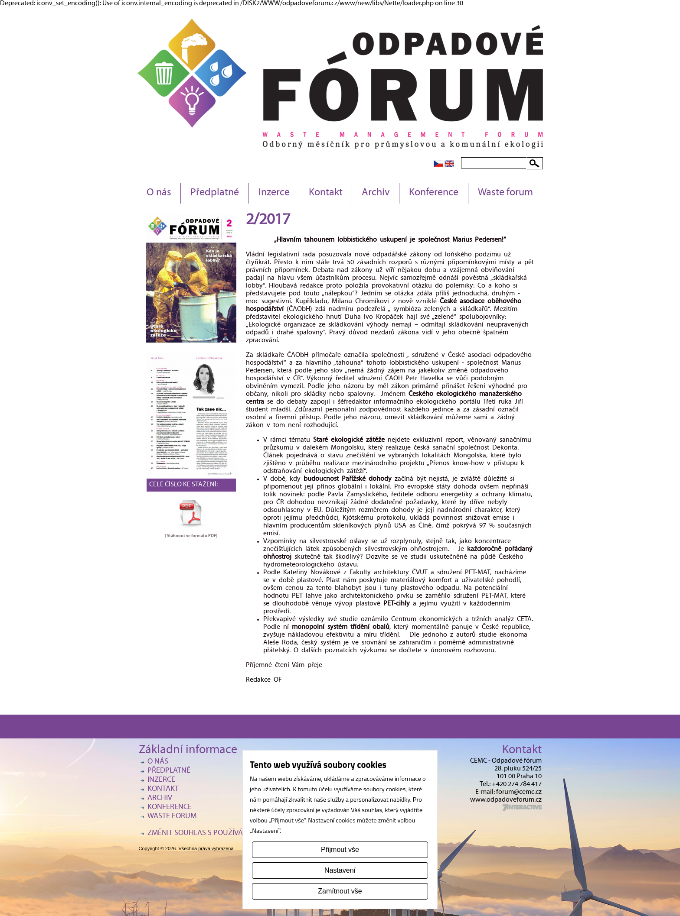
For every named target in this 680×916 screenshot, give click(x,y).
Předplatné (214, 193)
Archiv (376, 193)
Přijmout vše (340, 849)
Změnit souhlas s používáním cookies (216, 833)
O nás (159, 193)
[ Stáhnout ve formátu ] (191, 535)
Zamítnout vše (340, 891)
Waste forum (505, 193)
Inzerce (274, 193)
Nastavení (340, 870)
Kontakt (326, 193)
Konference (433, 193)
